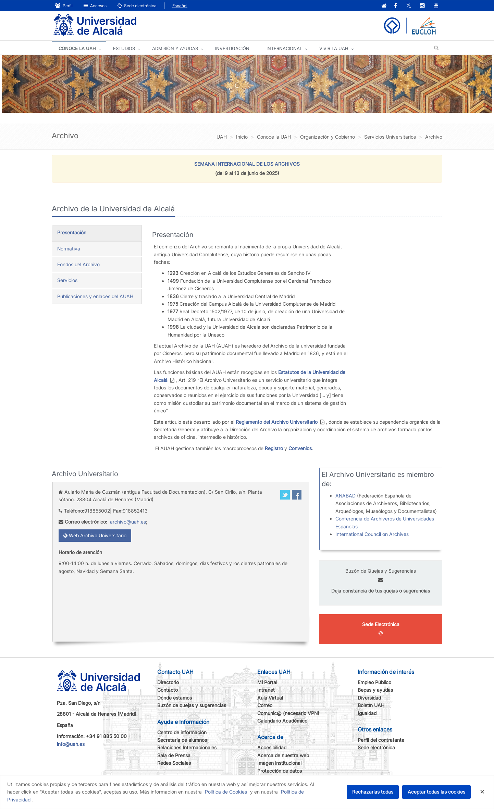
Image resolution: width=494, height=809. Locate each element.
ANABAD (346, 496)
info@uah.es (71, 744)
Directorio (168, 682)
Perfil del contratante (381, 740)
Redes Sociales (174, 763)
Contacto (167, 690)
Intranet (266, 690)
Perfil (64, 5)
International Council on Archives (372, 534)
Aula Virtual (270, 698)
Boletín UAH (371, 705)
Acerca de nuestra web (283, 755)
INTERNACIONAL (284, 48)
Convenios (300, 448)
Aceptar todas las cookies (436, 792)
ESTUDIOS (124, 48)
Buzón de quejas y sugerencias (191, 705)
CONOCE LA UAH (77, 48)
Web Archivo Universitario (94, 535)
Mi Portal (267, 682)
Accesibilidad (271, 747)
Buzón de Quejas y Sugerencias (380, 571)
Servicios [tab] (67, 280)
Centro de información (182, 732)
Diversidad (369, 698)
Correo (264, 705)
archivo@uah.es (128, 522)
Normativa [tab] (68, 248)
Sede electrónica (137, 5)
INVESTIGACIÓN (232, 48)
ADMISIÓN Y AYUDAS (175, 48)
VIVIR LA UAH (333, 48)
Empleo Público (374, 682)
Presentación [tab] (71, 232)
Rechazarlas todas (372, 792)
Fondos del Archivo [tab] (78, 264)
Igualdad (367, 713)
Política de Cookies (226, 792)
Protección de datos (279, 771)
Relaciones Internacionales (187, 747)
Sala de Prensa (173, 755)
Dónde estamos (174, 698)
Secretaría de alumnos (182, 740)
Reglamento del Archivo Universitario (277, 422)
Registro (274, 448)
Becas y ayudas (375, 690)
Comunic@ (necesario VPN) (288, 713)
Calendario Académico (282, 721)
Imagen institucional (279, 763)
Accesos (95, 5)
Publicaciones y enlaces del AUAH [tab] (95, 296)
